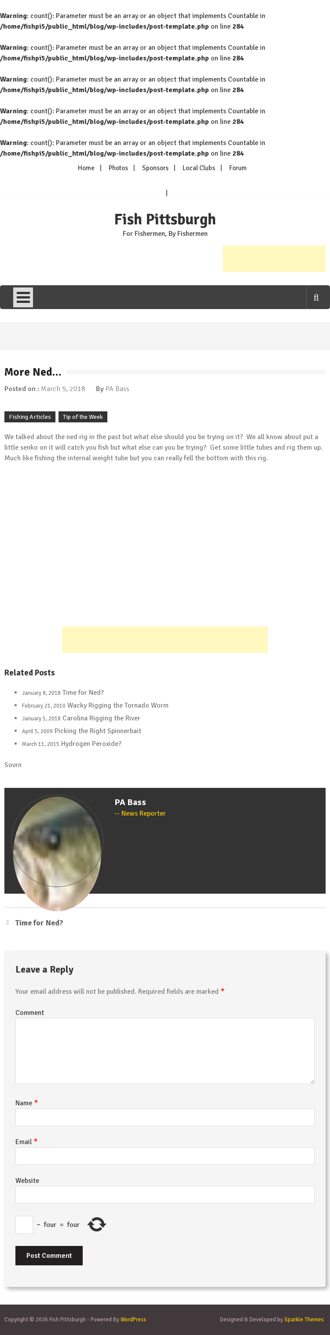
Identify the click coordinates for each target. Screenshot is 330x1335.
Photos (118, 168)
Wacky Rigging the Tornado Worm (118, 705)
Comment (29, 1012)
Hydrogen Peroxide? (91, 743)
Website (27, 1180)
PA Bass (117, 388)
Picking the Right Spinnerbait (98, 731)
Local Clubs (199, 168)
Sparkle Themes (304, 1319)
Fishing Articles (30, 417)
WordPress (133, 1319)
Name (26, 1103)
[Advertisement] (274, 259)
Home (86, 168)
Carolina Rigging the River (101, 718)
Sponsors (155, 168)
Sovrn (13, 765)
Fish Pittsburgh (165, 219)
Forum (238, 168)
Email (26, 1141)
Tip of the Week (83, 417)
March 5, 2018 (63, 388)
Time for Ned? (83, 692)
